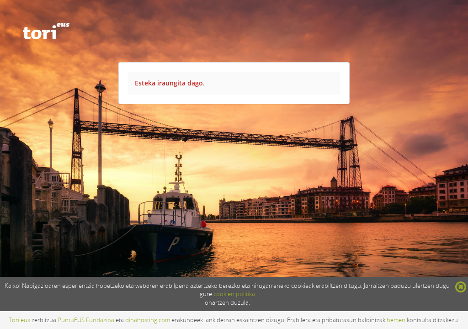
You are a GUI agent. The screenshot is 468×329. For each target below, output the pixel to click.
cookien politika (234, 294)
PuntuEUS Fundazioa (86, 320)
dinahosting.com (147, 320)
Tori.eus (19, 320)
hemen (396, 320)
